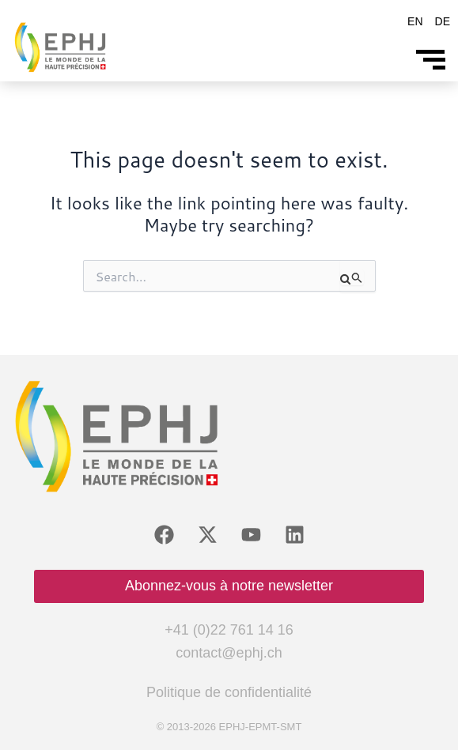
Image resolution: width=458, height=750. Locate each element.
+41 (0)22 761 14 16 (229, 630)
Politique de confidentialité (229, 692)
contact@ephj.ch (229, 653)
